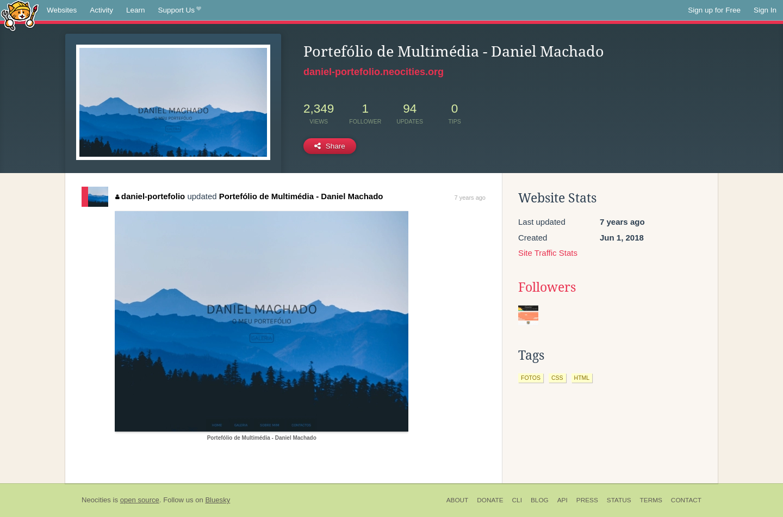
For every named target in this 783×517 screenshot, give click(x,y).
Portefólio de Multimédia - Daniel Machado (301, 196)
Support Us (179, 10)
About (457, 500)
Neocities (96, 500)
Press (587, 500)
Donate (490, 500)
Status (619, 500)
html (582, 377)
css (557, 377)
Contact (686, 500)
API (562, 500)
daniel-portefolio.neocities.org (373, 71)
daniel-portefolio (150, 196)
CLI (517, 500)
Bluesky (217, 500)
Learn (135, 10)
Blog (540, 500)
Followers (547, 287)
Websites (62, 10)
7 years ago (470, 197)
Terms (651, 500)
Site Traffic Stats (547, 252)
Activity (101, 10)
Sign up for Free (714, 10)
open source (139, 500)
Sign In (765, 10)
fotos (530, 377)
